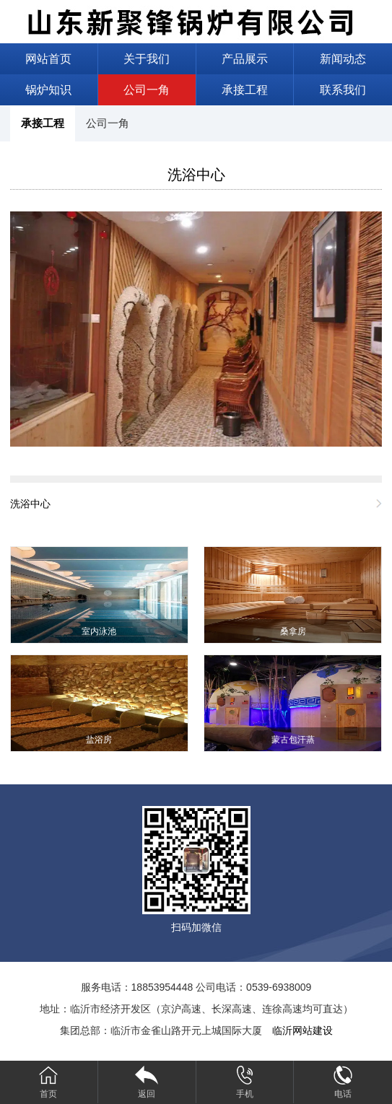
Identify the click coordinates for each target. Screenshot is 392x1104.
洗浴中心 (196, 175)
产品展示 (245, 59)
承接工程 (245, 90)
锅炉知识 (48, 90)
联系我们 (343, 90)
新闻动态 (343, 59)
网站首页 (48, 59)
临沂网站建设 (302, 1030)
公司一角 (146, 90)
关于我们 (146, 59)
